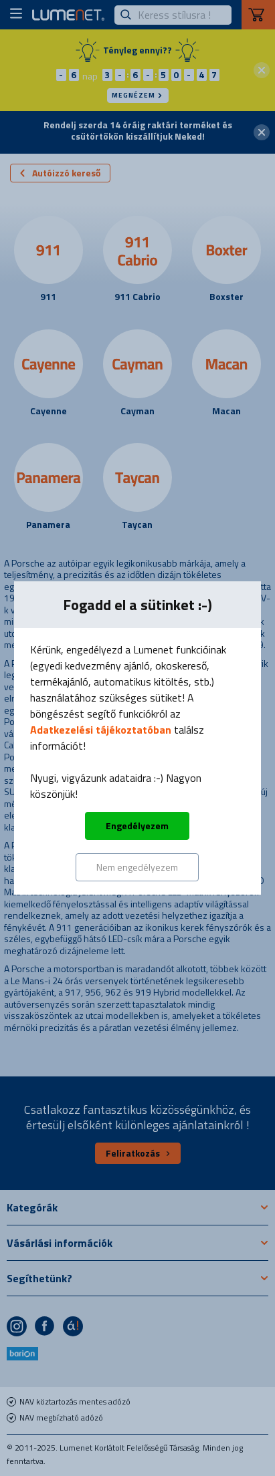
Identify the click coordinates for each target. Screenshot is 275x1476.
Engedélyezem (137, 826)
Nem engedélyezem (137, 867)
